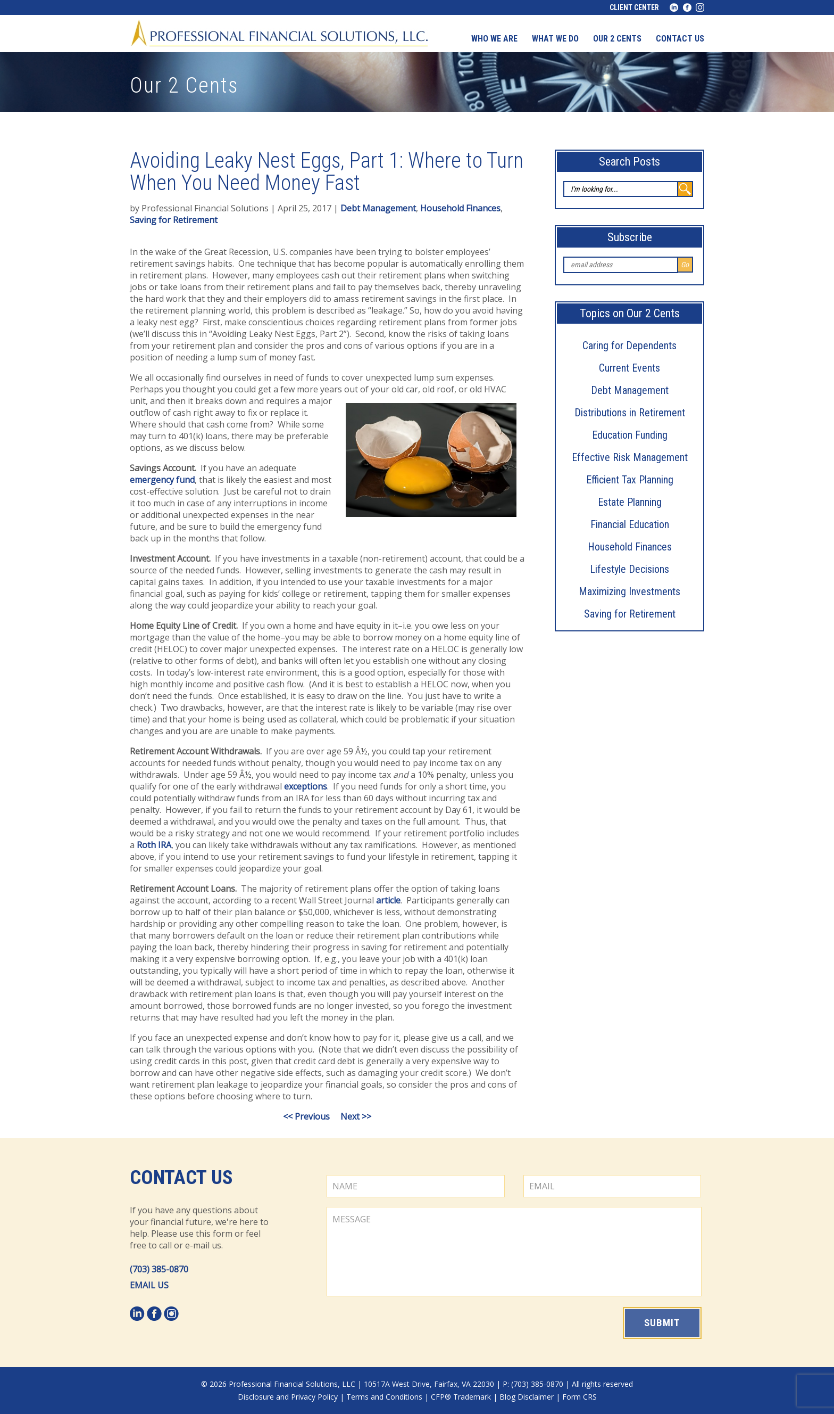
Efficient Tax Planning (629, 479)
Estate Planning (630, 502)
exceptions (305, 786)
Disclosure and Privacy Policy (288, 1397)
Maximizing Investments (629, 591)
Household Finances (630, 546)
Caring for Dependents (629, 345)
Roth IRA (154, 845)
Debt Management (630, 390)
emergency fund (162, 480)
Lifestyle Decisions (629, 569)
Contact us (680, 39)
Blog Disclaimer (526, 1397)
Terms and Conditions (384, 1397)
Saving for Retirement (629, 613)
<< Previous (306, 1116)
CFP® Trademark (461, 1397)
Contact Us (181, 1177)
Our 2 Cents (617, 39)
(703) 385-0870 (159, 1269)
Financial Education (629, 524)
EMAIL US (149, 1285)
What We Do (555, 39)
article (388, 900)
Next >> (355, 1116)
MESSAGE (514, 1251)
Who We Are (494, 39)
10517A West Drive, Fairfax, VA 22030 (429, 1384)
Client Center (634, 7)
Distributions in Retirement (629, 412)
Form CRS (579, 1397)
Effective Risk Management (630, 457)
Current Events (629, 367)
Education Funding (630, 435)
